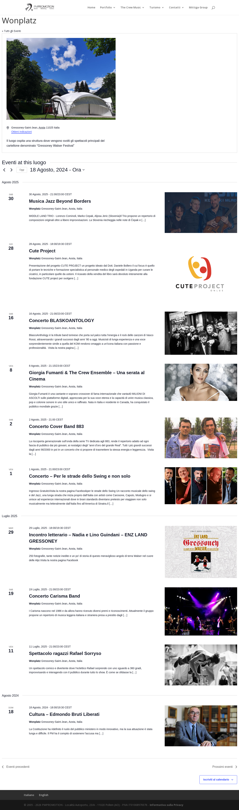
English (43, 795)
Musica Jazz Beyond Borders (60, 201)
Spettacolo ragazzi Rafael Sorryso (65, 653)
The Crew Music (130, 7)
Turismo (154, 7)
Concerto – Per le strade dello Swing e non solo (79, 476)
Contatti (174, 7)
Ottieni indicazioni (21, 131)
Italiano (29, 795)
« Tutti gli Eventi (11, 31)
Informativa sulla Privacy (166, 805)
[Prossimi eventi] (11, 170)
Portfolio (106, 7)
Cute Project (42, 250)
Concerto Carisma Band (54, 596)
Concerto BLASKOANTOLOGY (61, 320)
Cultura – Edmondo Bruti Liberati (64, 714)
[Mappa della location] (177, 93)
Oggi (21, 170)
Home (91, 7)
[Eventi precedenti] (4, 170)
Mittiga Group (198, 7)
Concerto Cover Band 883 (56, 426)
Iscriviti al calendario (216, 779)
